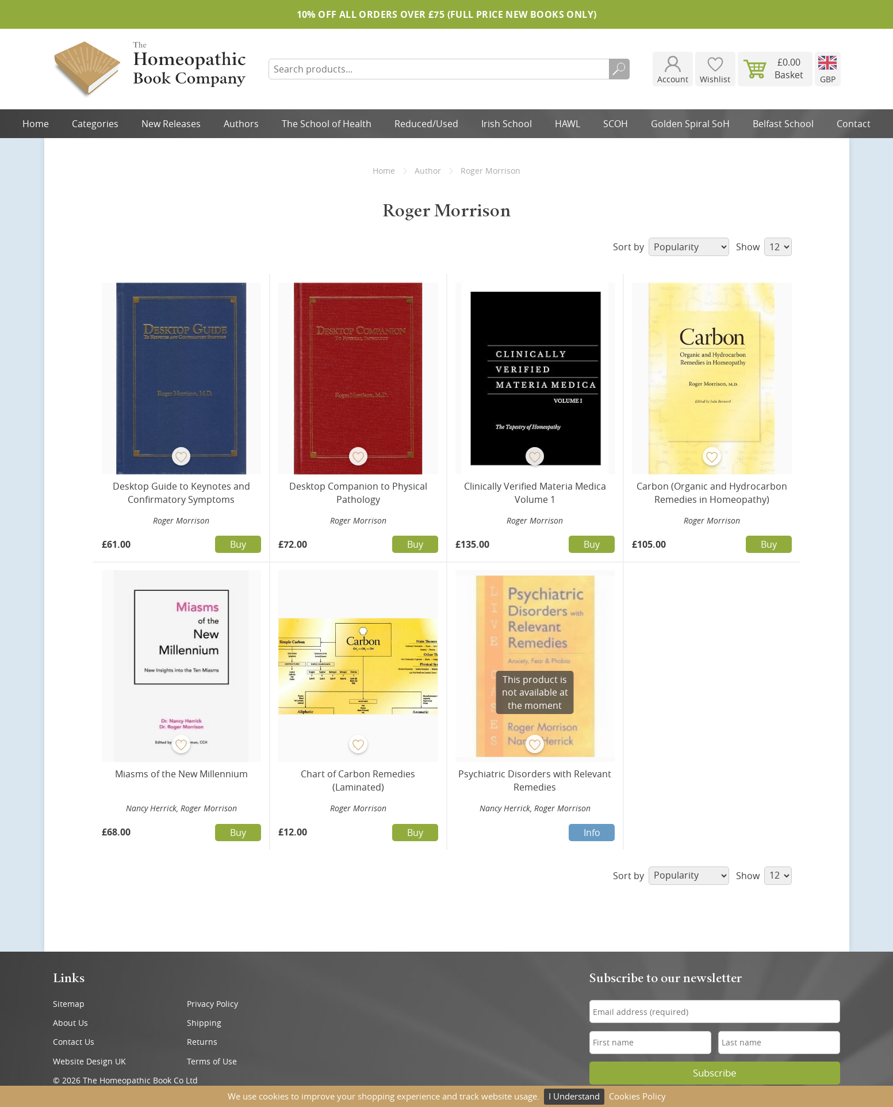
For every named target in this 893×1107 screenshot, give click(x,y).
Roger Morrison (181, 520)
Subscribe (715, 1073)
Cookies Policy (637, 1096)
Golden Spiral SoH (690, 123)
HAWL (567, 123)
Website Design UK (89, 1061)
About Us (70, 1022)
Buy (238, 544)
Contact (854, 123)
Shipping (204, 1022)
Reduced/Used (426, 123)
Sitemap (69, 1003)
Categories (95, 123)
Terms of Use (212, 1061)
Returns (202, 1041)
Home (35, 123)
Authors (241, 123)
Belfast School (783, 123)
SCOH (615, 123)
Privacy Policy (212, 1003)
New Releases (171, 123)
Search (619, 69)
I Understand (574, 1096)
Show (764, 247)
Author (428, 170)
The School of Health (326, 123)
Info (592, 832)
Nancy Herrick (151, 808)
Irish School (506, 123)
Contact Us (73, 1041)
